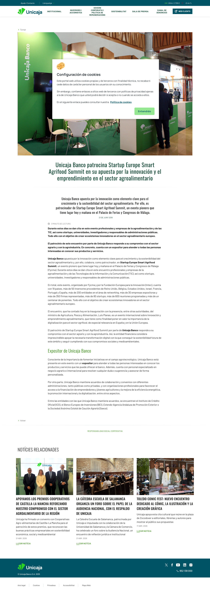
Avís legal (21, 585)
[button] (22, 29)
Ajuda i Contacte (28, 3)
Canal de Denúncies (162, 11)
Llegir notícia (23, 543)
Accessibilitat (68, 585)
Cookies (36, 585)
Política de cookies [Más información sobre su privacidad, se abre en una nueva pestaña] (121, 102)
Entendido (144, 111)
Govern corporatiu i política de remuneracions (97, 11)
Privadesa (51, 585)
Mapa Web (86, 585)
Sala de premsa (140, 11)
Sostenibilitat (118, 11)
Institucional (54, 11)
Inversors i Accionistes (76, 11)
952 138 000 (184, 570)
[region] (105, 89)
